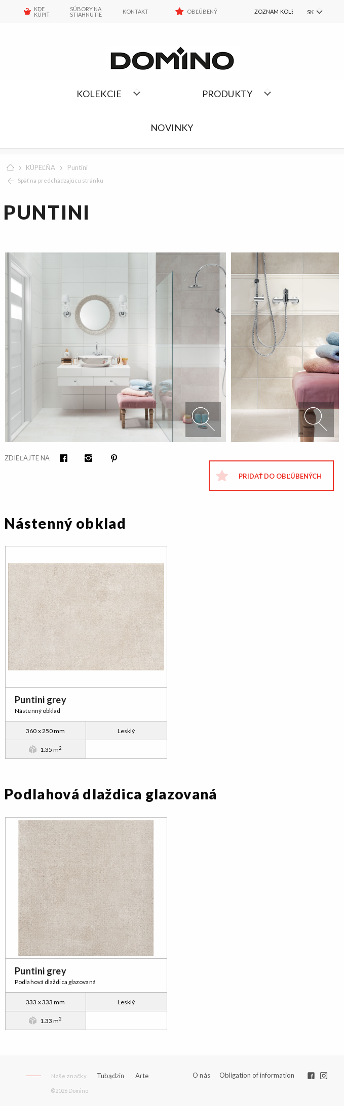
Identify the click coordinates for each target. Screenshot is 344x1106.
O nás (201, 1075)
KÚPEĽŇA (40, 167)
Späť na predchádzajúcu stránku (60, 180)
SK (310, 12)
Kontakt (135, 11)
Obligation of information (256, 1075)
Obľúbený (202, 11)
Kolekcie (99, 94)
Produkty (227, 94)
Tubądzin (110, 1076)
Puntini (77, 167)
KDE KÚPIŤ (42, 12)
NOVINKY (171, 127)
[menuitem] (265, 11)
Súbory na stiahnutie (86, 12)
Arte (141, 1076)
